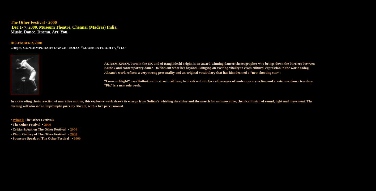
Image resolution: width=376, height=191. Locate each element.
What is (18, 120)
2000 (47, 125)
